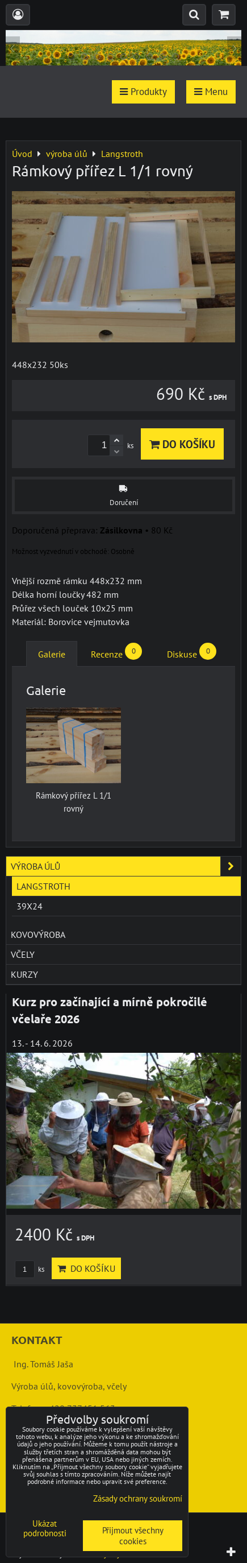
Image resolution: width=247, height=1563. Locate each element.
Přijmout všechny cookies (133, 1536)
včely (23, 954)
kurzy (24, 974)
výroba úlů (126, 866)
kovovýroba (38, 934)
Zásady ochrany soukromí (137, 1498)
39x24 (29, 906)
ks (29, 1269)
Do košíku (182, 444)
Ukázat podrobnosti (44, 1528)
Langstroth (43, 886)
